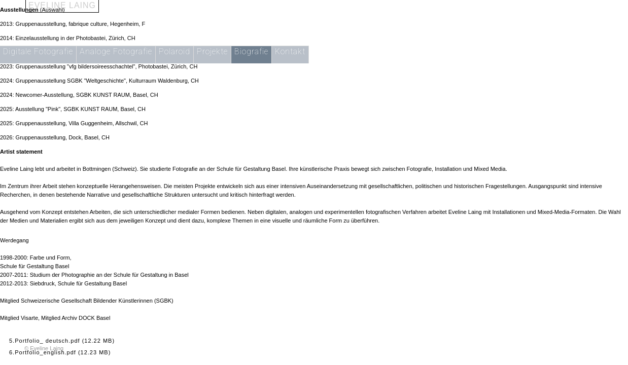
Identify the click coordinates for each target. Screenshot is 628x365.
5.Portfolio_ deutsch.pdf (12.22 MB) (62, 341)
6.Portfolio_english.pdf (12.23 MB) (60, 352)
